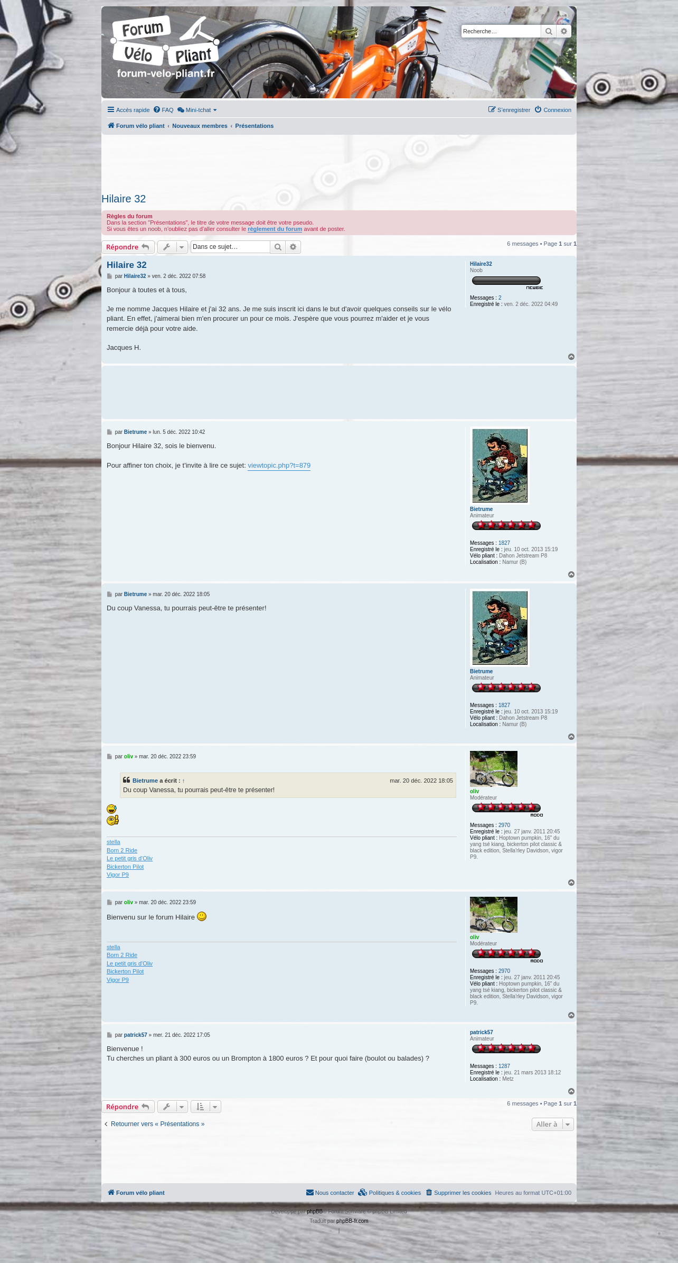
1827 (504, 543)
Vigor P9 (118, 874)
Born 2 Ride (122, 850)
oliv (474, 791)
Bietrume (481, 509)
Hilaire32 (481, 264)
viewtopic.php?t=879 (279, 465)
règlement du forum (275, 229)
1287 (504, 1066)
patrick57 (481, 1032)
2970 (504, 825)
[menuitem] (163, 110)
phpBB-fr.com (352, 1221)
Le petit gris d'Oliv (130, 858)
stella (113, 842)
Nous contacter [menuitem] (330, 1192)
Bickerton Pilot (125, 866)
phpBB (315, 1211)
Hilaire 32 (123, 199)
